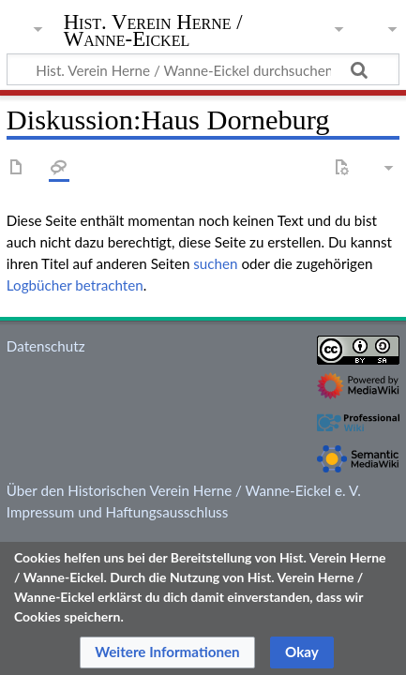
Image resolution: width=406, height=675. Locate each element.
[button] (167, 652)
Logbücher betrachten (75, 285)
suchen (215, 263)
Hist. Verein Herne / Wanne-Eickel (153, 32)
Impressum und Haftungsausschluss (117, 511)
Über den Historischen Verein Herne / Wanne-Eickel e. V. (184, 490)
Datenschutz (46, 346)
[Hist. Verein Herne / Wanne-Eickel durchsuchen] (203, 69)
